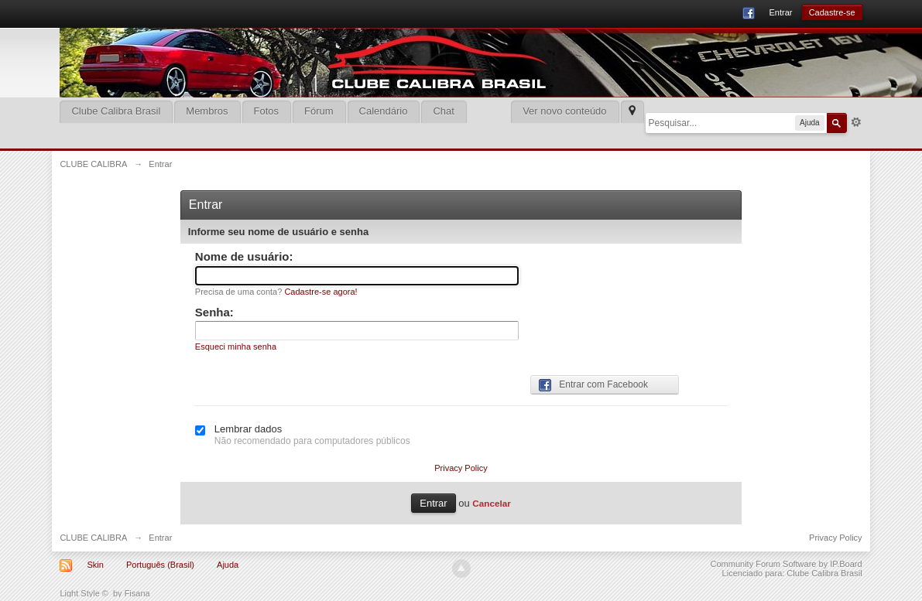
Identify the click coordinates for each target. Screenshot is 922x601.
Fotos (266, 111)
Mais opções (856, 122)
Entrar (780, 12)
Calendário (383, 111)
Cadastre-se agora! (320, 291)
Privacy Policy (460, 468)
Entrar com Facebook (593, 385)
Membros (207, 111)
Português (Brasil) (160, 564)
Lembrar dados (248, 429)
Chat (443, 111)
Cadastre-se (832, 12)
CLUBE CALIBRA (93, 537)
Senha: (214, 312)
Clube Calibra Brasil (115, 111)
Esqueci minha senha (235, 346)
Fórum (319, 111)
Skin (95, 564)
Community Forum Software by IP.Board (786, 564)
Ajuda (227, 564)
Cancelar (491, 503)
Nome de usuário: (244, 256)
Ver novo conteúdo (564, 111)
